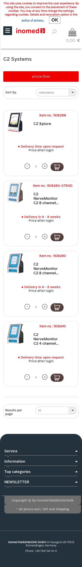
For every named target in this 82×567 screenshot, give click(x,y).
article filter (41, 76)
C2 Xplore (42, 123)
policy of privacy (32, 20)
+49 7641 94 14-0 (46, 551)
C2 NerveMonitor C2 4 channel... (46, 339)
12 (39, 410)
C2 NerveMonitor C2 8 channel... (46, 198)
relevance (46, 92)
